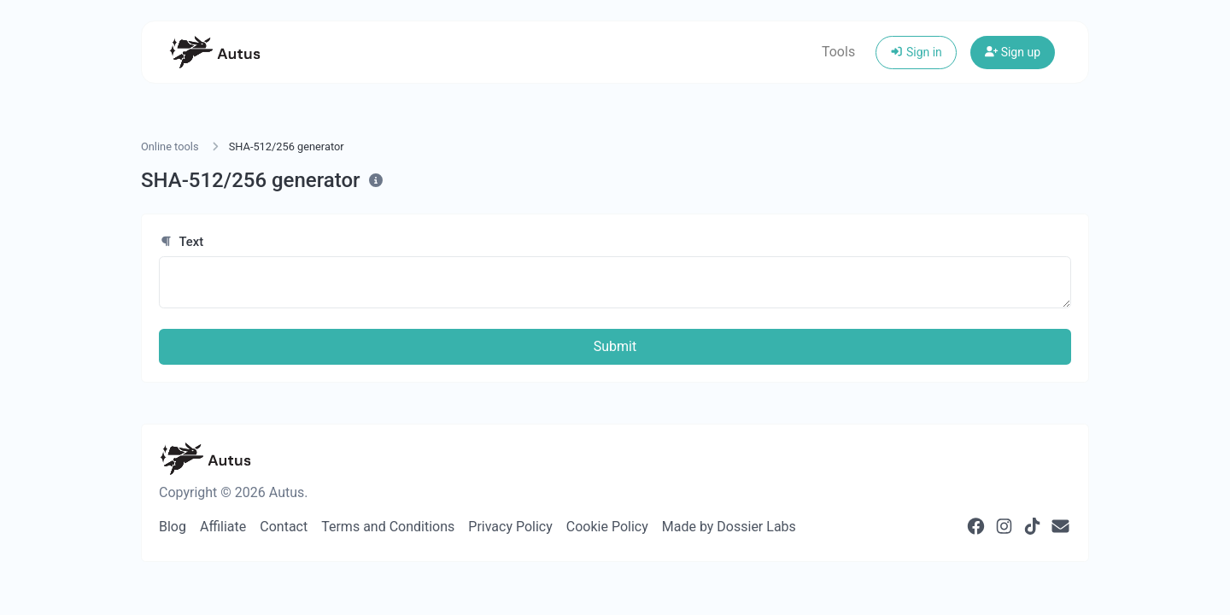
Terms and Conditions (387, 526)
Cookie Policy (607, 526)
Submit (615, 346)
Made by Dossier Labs (729, 526)
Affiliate (223, 526)
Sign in (916, 52)
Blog (172, 526)
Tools (838, 52)
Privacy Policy (510, 526)
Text (181, 241)
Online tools (170, 146)
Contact (284, 526)
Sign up (1012, 52)
